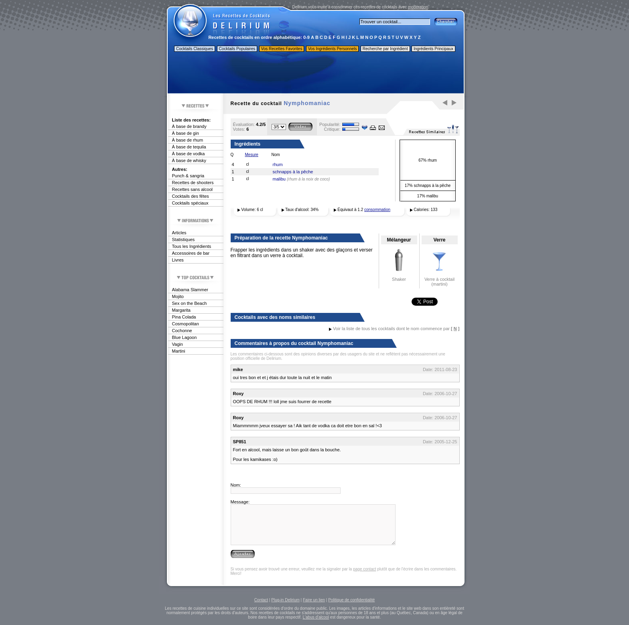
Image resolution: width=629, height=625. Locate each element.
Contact (261, 600)
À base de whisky (189, 160)
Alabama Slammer (190, 289)
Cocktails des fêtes (190, 196)
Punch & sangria (188, 175)
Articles (179, 232)
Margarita (181, 310)
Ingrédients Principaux (433, 49)
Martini (178, 351)
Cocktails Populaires (237, 49)
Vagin (177, 344)
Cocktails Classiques (194, 49)
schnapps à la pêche (293, 171)
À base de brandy (189, 126)
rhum (278, 164)
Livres (178, 260)
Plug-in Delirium (285, 600)
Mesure (251, 154)
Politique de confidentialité (351, 600)
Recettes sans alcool (192, 189)
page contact (364, 569)
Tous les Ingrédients (191, 246)
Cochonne (182, 330)
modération (418, 7)
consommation (377, 209)
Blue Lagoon (184, 337)
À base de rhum (187, 140)
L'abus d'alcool (316, 617)
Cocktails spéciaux (190, 203)
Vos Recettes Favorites (281, 49)
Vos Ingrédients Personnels (332, 49)
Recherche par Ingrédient (385, 49)
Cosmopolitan (185, 323)
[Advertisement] (315, 73)
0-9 (306, 37)
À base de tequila (189, 146)
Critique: (332, 129)
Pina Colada (184, 317)
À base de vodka (188, 153)
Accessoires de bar (191, 253)
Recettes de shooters (193, 182)
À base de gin (185, 133)
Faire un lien (314, 600)
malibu (279, 179)
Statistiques (183, 239)
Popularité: (330, 124)
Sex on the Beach (189, 303)
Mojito (178, 296)
